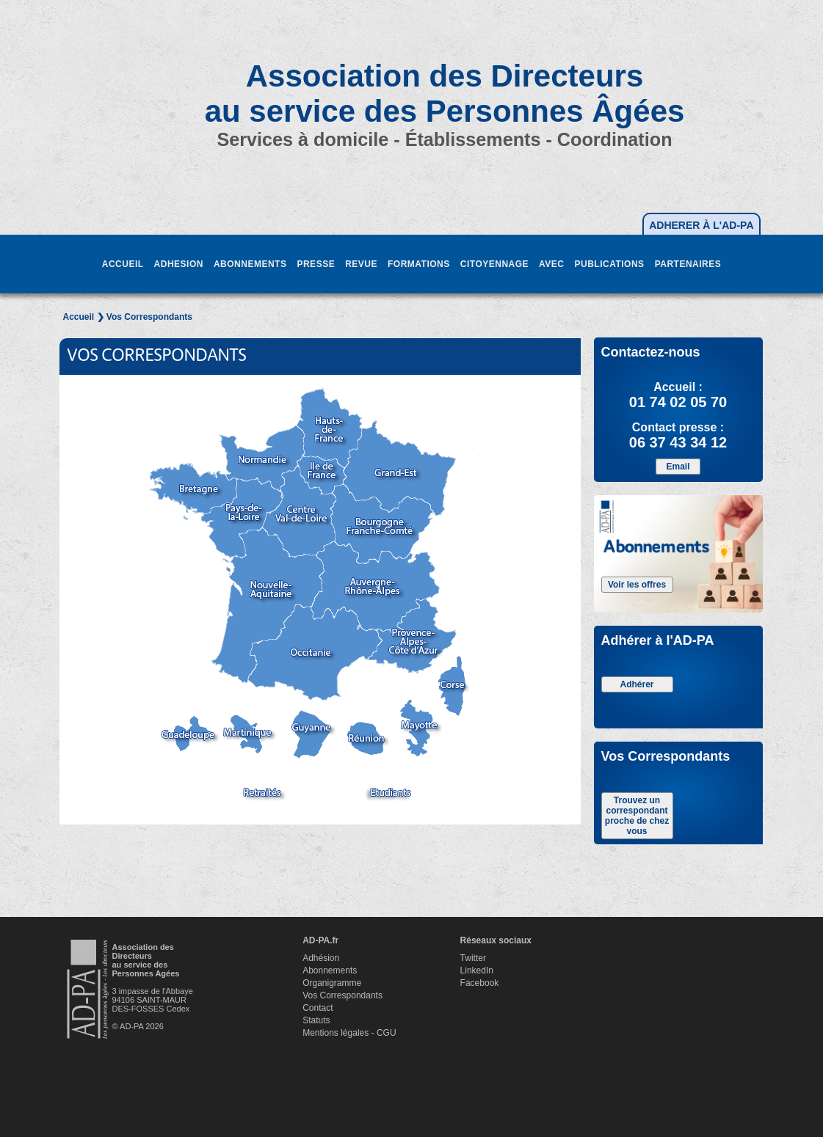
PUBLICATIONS (610, 264)
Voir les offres (637, 585)
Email (678, 466)
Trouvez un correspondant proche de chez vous (637, 815)
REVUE (361, 264)
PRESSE (316, 264)
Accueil (79, 317)
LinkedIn (476, 970)
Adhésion (320, 958)
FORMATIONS (419, 264)
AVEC (551, 264)
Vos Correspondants (342, 995)
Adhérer (636, 684)
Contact (317, 1008)
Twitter (473, 958)
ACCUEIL (123, 264)
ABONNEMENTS (250, 264)
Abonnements (329, 970)
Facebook (479, 983)
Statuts (316, 1020)
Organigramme (331, 983)
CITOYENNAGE (494, 264)
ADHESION (178, 264)
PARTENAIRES (688, 264)
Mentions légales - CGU (349, 1033)
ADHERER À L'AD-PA (701, 225)
